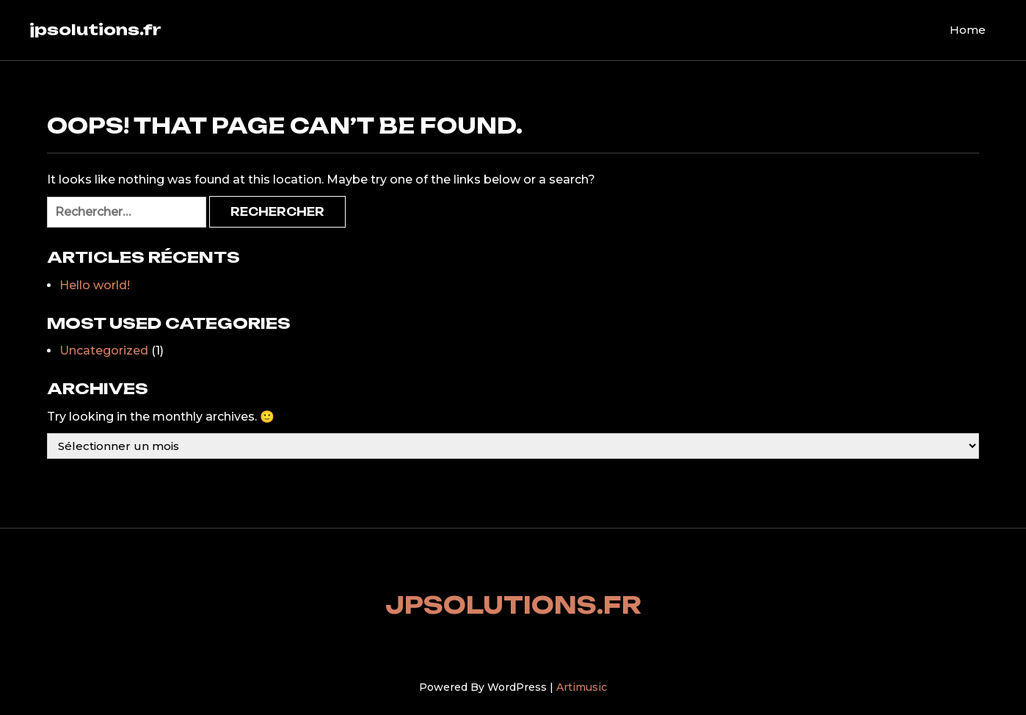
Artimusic (581, 687)
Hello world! (94, 285)
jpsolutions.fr (95, 29)
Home (968, 30)
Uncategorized (103, 351)
